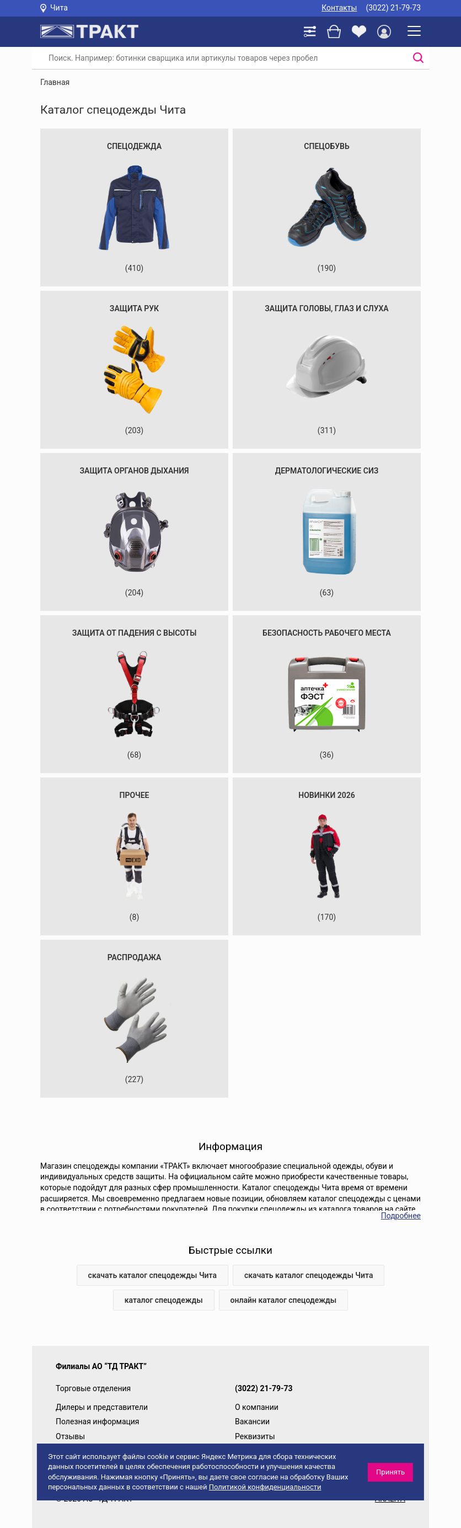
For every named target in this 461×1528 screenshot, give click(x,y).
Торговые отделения (93, 1388)
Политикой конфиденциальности (265, 1487)
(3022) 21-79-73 (393, 7)
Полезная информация (98, 1421)
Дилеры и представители (102, 1407)
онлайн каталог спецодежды (283, 1300)
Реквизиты (255, 1436)
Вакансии (252, 1421)
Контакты (339, 7)
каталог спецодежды (164, 1300)
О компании (256, 1407)
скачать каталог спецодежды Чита (152, 1275)
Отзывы (70, 1436)
